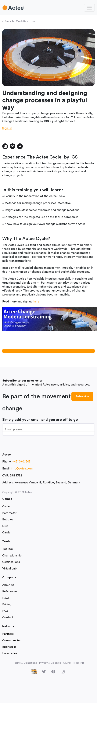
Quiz (5, 526)
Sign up (7, 128)
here (36, 301)
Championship (12, 555)
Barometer (9, 513)
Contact (7, 617)
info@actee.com (22, 468)
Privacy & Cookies (50, 663)
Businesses (9, 647)
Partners (8, 634)
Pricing (6, 604)
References (9, 591)
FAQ (5, 610)
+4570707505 (21, 461)
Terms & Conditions (25, 663)
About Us (8, 585)
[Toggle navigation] (89, 8)
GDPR (67, 663)
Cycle (6, 506)
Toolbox (7, 549)
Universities (9, 653)
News (5, 598)
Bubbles (7, 519)
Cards (6, 532)
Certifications (11, 562)
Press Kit (78, 663)
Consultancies (11, 640)
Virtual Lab (9, 568)
